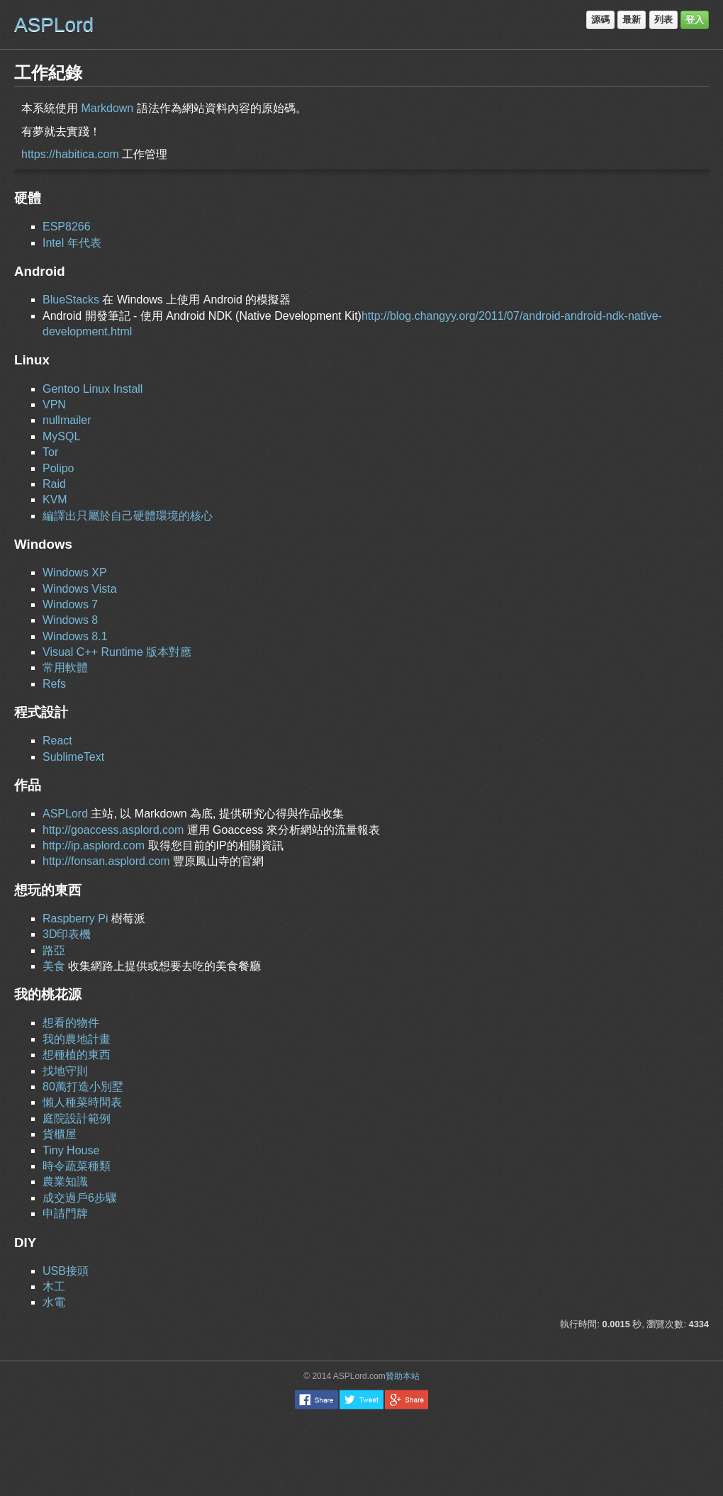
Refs (54, 684)
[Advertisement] (361, 1452)
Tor (50, 452)
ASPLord (54, 24)
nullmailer (67, 420)
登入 (694, 19)
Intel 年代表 (72, 243)
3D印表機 (67, 934)
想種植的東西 (77, 1055)
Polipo (58, 468)
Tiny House (71, 1150)
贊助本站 (403, 1376)
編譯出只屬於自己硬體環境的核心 (128, 516)
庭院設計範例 (77, 1118)
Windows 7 (70, 604)
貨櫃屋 (60, 1134)
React (57, 741)
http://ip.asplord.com (94, 845)
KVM (55, 499)
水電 (54, 1302)
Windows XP (75, 572)
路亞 (54, 950)
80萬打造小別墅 (83, 1087)
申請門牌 (65, 1213)
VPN (54, 404)
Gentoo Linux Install (92, 389)
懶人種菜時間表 (82, 1102)
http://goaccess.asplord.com (113, 830)
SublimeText (73, 757)
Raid (54, 484)
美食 (54, 966)
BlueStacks (71, 300)
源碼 (600, 19)
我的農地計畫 (77, 1039)
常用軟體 (65, 668)
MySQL (61, 436)
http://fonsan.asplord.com (106, 861)
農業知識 (65, 1182)
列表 (663, 19)
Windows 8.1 (75, 636)
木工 (54, 1286)
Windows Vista (80, 589)
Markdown (107, 108)
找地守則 (65, 1071)
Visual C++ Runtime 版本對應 (117, 652)
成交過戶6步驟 (80, 1198)
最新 (631, 19)
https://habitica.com (70, 154)
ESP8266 (67, 227)
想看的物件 (71, 1023)
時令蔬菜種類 (77, 1166)
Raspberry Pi (75, 918)
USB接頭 (66, 1271)
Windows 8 (70, 620)
